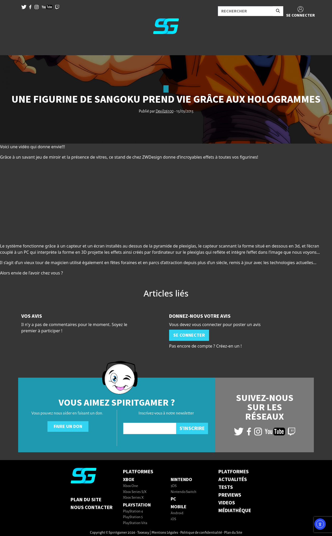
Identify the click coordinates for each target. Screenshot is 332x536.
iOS (173, 519)
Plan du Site (86, 499)
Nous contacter (92, 507)
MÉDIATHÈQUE (234, 510)
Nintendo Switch (183, 492)
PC (173, 499)
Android (177, 513)
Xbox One (130, 486)
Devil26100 (165, 111)
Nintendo (181, 479)
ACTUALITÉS (232, 479)
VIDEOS (226, 502)
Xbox (128, 479)
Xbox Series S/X (135, 492)
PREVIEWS (229, 495)
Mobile (178, 507)
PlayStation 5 (133, 517)
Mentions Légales (164, 533)
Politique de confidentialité (201, 533)
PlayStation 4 (133, 511)
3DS (174, 486)
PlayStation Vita (135, 523)
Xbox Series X (133, 498)
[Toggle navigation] (10, 46)
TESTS (225, 487)
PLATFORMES (233, 471)
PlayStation (137, 505)
